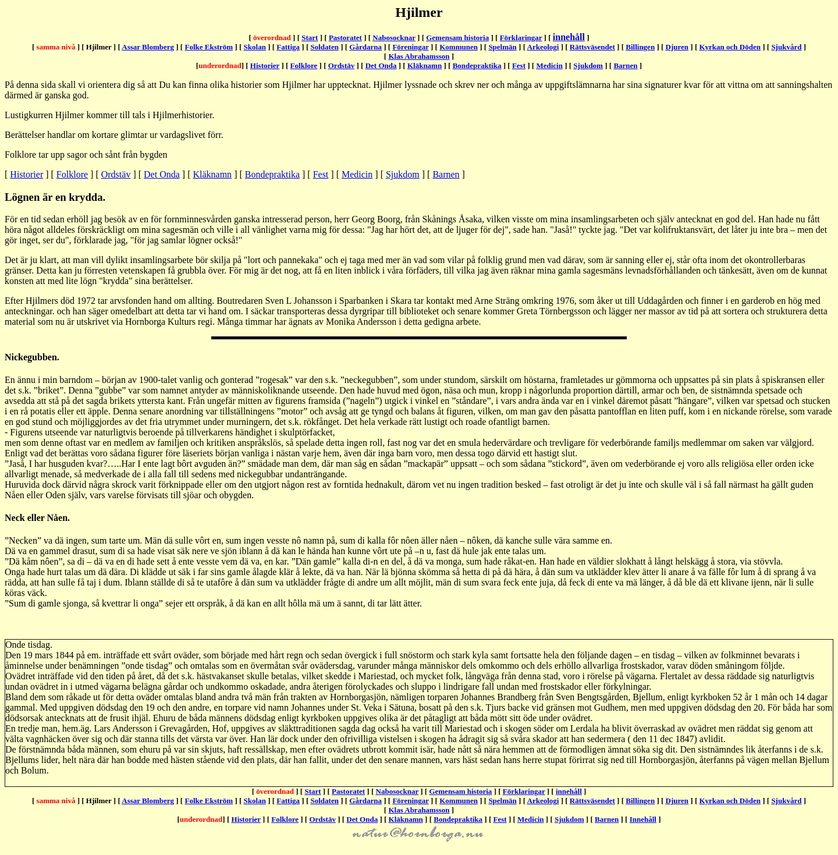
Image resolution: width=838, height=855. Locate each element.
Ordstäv (341, 65)
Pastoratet (345, 37)
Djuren (677, 46)
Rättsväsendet (592, 46)
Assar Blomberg (148, 46)
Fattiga (288, 46)
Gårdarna (365, 46)
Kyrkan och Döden (729, 46)
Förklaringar (521, 37)
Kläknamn (424, 65)
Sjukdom (588, 65)
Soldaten (325, 46)
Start (309, 37)
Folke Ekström (208, 46)
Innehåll (643, 819)
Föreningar (410, 46)
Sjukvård (786, 46)
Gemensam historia (457, 37)
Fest (518, 65)
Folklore (304, 65)
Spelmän (502, 46)
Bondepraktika (477, 65)
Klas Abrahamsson (418, 56)
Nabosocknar (393, 37)
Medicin (549, 65)
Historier (264, 65)
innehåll (569, 37)
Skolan (255, 46)
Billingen (640, 46)
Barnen (625, 65)
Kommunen (458, 46)
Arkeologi (543, 46)
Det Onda (381, 65)
